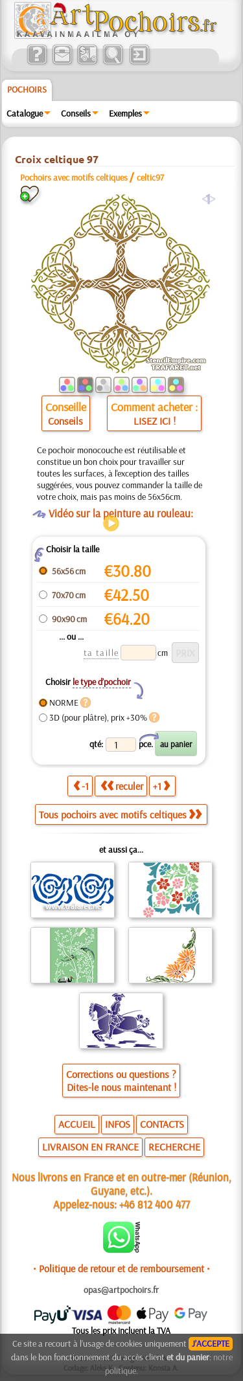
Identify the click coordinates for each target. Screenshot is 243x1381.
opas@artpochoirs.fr (121, 1290)
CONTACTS (162, 1123)
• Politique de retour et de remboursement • (121, 1268)
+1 (161, 786)
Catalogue (24, 113)
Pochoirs (27, 89)
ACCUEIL (76, 1123)
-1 (81, 786)
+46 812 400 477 (154, 1204)
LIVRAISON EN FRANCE (90, 1146)
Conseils (76, 113)
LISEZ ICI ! (154, 420)
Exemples (125, 113)
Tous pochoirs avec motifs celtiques (120, 814)
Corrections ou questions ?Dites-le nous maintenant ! (121, 1081)
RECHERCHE (174, 1146)
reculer (121, 786)
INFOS (117, 1123)
